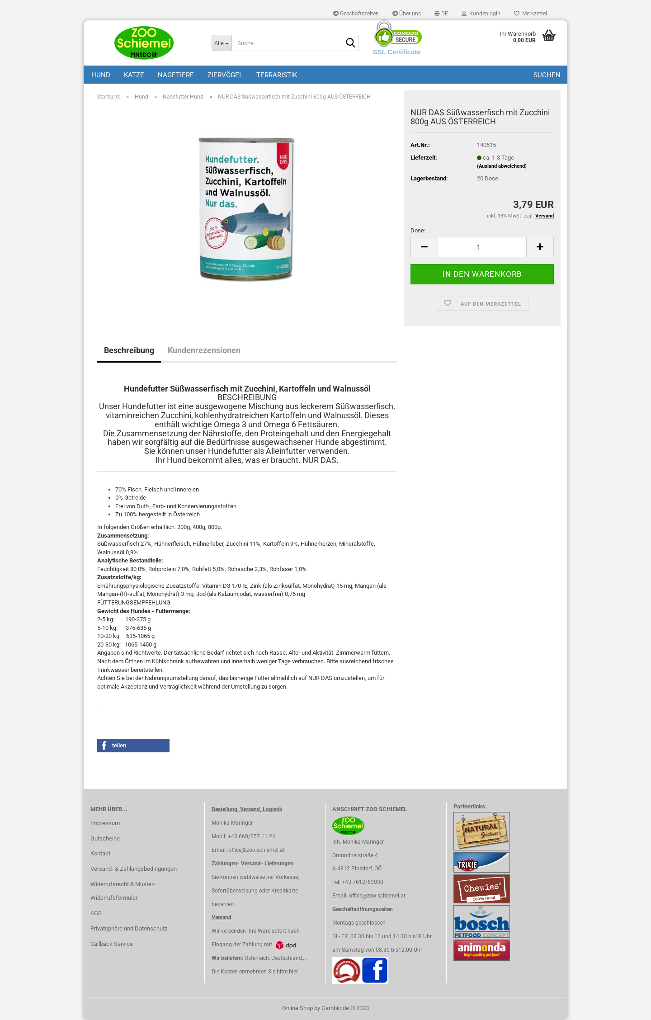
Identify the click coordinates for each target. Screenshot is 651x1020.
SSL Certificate (396, 52)
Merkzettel (530, 13)
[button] (441, 13)
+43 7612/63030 (362, 882)
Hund (100, 75)
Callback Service (111, 943)
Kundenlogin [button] (481, 13)
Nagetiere (176, 75)
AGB (96, 913)
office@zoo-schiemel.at (256, 850)
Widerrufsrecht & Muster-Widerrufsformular (122, 891)
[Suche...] (221, 43)
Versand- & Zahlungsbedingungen (133, 868)
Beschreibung (129, 350)
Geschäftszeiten (356, 13)
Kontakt (100, 853)
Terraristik (276, 75)
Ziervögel (225, 75)
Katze (134, 75)
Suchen (547, 75)
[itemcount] (482, 247)
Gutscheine (105, 838)
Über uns (406, 13)
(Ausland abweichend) (502, 166)
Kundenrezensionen (204, 350)
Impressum (105, 823)
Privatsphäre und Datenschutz (128, 928)
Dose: (417, 230)
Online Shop (297, 1008)
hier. (294, 971)
